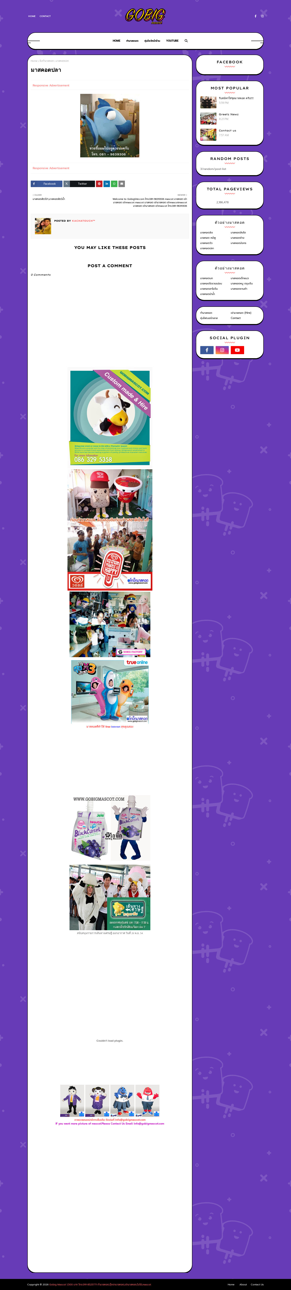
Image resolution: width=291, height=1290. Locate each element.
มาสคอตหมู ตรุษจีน (242, 283)
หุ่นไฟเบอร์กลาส (209, 318)
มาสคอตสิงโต (238, 232)
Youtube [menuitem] (172, 41)
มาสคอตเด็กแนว (240, 278)
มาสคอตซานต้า (239, 289)
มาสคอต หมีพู (208, 238)
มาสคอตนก (206, 278)
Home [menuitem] (116, 41)
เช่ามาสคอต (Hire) (241, 313)
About (243, 1284)
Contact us (227, 130)
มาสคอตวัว (206, 243)
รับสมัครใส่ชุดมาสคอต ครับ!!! (236, 98)
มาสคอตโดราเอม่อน (211, 283)
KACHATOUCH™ (83, 220)
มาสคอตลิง (206, 232)
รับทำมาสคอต (47, 61)
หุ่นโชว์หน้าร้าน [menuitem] (152, 41)
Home (32, 16)
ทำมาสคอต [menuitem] (132, 41)
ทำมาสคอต (206, 313)
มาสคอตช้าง (237, 238)
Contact (45, 16)
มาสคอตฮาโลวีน (209, 289)
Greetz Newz (229, 114)
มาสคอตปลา (207, 248)
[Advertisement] (109, 1169)
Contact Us (257, 1284)
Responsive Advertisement (51, 85)
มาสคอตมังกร (238, 243)
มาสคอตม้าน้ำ (207, 294)
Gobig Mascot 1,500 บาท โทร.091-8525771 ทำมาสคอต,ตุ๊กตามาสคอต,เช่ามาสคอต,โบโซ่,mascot (100, 1284)
